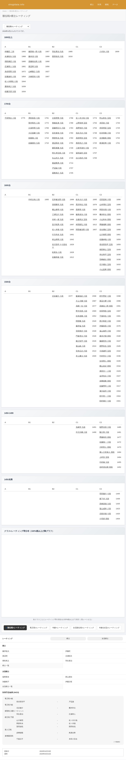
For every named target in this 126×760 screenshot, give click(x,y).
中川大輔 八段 (81, 432)
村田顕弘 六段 (81, 224)
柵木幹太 (72, 708)
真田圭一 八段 (105, 371)
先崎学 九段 (80, 427)
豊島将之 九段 (10, 86)
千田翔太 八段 (10, 118)
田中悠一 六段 (105, 396)
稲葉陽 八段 (33, 138)
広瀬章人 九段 (10, 66)
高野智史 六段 (81, 128)
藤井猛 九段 (80, 326)
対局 (99, 4)
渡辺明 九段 (33, 66)
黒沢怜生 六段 (81, 204)
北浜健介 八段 (57, 296)
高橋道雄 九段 (105, 504)
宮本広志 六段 (81, 351)
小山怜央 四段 (105, 219)
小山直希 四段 (105, 269)
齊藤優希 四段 (105, 224)
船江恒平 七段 (81, 341)
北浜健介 (19, 708)
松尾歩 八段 (57, 252)
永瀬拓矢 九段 (10, 56)
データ (115, 4)
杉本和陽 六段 (105, 133)
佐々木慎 (72, 723)
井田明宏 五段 (105, 128)
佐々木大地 (73, 720)
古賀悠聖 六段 (57, 118)
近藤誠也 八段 (10, 76)
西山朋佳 (68, 677)
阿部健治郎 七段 (82, 229)
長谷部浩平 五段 (106, 244)
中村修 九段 (104, 462)
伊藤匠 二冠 (9, 51)
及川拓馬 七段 (57, 224)
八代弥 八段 (104, 51)
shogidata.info (16, 4)
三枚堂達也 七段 (82, 148)
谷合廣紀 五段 (105, 229)
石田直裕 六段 (105, 199)
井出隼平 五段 (105, 254)
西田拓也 (72, 726)
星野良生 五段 (105, 346)
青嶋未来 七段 (57, 123)
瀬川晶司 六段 (105, 391)
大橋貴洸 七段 (34, 76)
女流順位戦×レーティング (83, 628)
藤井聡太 (5, 651)
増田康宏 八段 (10, 61)
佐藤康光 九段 (34, 143)
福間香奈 (5, 677)
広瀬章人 (72, 714)
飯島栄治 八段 (81, 214)
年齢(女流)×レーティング (109, 628)
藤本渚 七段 (33, 56)
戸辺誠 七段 (57, 168)
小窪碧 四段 (104, 519)
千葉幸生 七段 (105, 316)
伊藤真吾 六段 (105, 326)
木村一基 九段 (57, 219)
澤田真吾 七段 (34, 118)
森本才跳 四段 (105, 336)
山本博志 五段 (105, 204)
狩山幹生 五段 (105, 118)
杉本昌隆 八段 (81, 316)
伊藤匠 (67, 651)
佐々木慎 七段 (57, 229)
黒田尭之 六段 (81, 143)
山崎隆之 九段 (34, 71)
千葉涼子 (19, 739)
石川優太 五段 (105, 264)
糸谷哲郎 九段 (10, 71)
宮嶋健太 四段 (105, 259)
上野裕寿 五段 (81, 123)
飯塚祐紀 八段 (81, 296)
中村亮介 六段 (105, 356)
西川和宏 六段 (105, 321)
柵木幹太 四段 (105, 214)
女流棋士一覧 (7, 686)
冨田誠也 (19, 726)
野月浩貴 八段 (81, 311)
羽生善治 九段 (57, 51)
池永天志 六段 (81, 133)
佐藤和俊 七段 (57, 257)
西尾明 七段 (80, 210)
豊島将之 (5, 661)
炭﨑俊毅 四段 (105, 381)
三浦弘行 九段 (57, 214)
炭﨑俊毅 (19, 733)
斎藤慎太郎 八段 (35, 61)
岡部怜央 (19, 723)
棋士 (92, 4)
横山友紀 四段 (105, 366)
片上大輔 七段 (81, 301)
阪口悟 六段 (104, 432)
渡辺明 (4, 656)
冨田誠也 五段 (81, 153)
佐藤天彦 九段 (10, 91)
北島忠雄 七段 (105, 514)
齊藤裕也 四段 (105, 437)
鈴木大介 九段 (81, 199)
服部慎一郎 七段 (35, 51)
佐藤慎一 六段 (105, 442)
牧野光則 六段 (105, 427)
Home (5, 11)
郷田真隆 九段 (57, 148)
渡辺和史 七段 (57, 143)
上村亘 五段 (104, 457)
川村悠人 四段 (105, 447)
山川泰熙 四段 (105, 235)
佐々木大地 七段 (82, 118)
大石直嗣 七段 (34, 133)
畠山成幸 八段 (105, 509)
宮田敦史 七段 (81, 331)
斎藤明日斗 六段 (58, 128)
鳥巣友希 (72, 733)
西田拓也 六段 (57, 56)
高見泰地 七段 (57, 133)
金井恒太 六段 (105, 376)
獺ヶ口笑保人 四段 (106, 452)
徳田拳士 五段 (105, 249)
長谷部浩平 (20, 702)
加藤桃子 (5, 682)
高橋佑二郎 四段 (106, 306)
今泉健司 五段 (105, 351)
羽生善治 (68, 661)
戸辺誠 (71, 702)
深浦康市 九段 (57, 204)
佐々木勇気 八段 (11, 81)
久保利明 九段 (34, 128)
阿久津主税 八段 (58, 153)
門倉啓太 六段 (81, 336)
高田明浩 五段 (81, 138)
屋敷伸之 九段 (57, 173)
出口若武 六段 (81, 158)
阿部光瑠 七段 (105, 210)
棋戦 (107, 4)
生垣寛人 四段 (105, 361)
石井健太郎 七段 (58, 199)
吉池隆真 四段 (105, 138)
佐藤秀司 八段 (105, 386)
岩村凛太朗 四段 (106, 467)
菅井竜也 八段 (34, 123)
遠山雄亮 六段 (105, 331)
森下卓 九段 (104, 499)
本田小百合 (73, 739)
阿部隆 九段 (80, 321)
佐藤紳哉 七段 (105, 239)
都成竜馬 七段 (57, 163)
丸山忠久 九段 (57, 158)
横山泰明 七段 (57, 210)
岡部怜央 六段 (57, 138)
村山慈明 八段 (57, 239)
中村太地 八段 (34, 199)
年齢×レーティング (60, 628)
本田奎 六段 (104, 123)
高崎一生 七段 (81, 306)
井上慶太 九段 (81, 356)
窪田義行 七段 (105, 494)
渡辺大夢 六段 (105, 301)
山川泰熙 (19, 720)
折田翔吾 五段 (105, 311)
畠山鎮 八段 (80, 346)
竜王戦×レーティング (38, 628)
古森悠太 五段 (81, 219)
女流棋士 (105, 638)
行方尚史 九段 (57, 235)
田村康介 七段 (105, 401)
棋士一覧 (5, 665)
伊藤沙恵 (68, 682)
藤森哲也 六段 (105, 341)
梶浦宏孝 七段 (105, 143)
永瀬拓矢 (68, 656)
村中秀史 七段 (105, 296)
